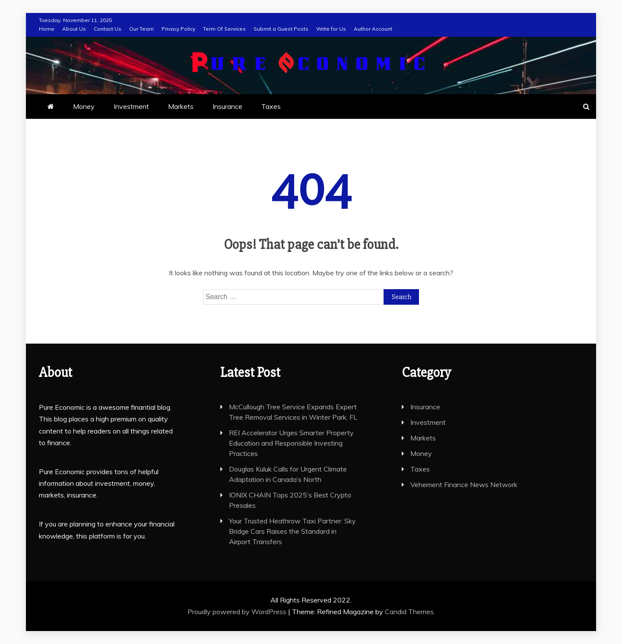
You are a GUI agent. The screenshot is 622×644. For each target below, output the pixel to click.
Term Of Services (224, 29)
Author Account (373, 29)
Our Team (141, 29)
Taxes (271, 106)
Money (84, 106)
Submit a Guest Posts (281, 29)
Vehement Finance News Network (463, 484)
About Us (74, 29)
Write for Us (331, 29)
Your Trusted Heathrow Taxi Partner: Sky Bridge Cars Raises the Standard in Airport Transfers (292, 531)
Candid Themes (409, 611)
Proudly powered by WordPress (237, 611)
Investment (131, 106)
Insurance (227, 106)
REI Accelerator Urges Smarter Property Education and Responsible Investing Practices (291, 443)
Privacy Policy (178, 29)
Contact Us (107, 29)
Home (46, 29)
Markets (181, 106)
